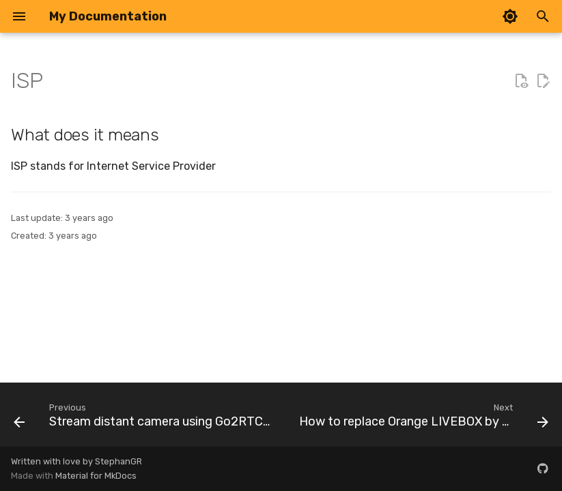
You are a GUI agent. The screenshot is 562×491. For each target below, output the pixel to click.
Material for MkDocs (96, 476)
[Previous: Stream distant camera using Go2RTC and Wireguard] (144, 418)
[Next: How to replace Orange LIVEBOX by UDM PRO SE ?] (422, 418)
